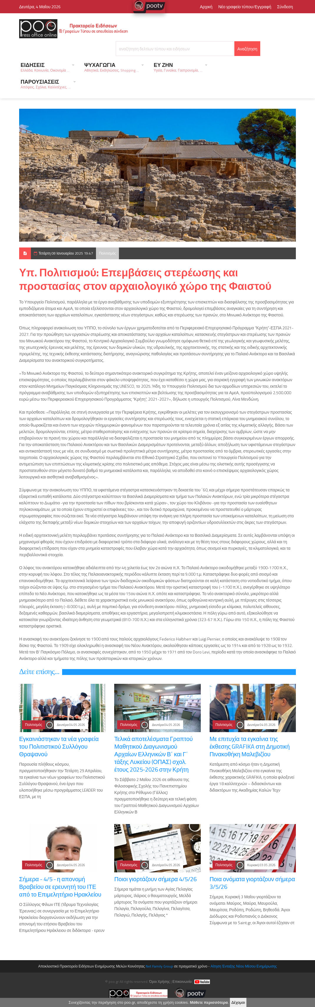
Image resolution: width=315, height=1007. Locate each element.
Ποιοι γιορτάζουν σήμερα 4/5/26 (155, 879)
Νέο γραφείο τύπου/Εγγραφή (244, 7)
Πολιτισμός (107, 253)
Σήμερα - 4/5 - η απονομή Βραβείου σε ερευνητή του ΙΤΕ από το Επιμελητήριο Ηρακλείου (60, 886)
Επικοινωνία (182, 981)
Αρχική (206, 7)
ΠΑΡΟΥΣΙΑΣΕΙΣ (46, 84)
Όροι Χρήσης (159, 981)
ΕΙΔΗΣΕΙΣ (45, 67)
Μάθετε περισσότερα (209, 1003)
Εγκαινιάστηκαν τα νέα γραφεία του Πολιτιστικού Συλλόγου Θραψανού (59, 746)
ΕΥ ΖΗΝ (178, 67)
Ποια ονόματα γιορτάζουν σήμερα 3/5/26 (252, 882)
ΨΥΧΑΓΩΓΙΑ (111, 67)
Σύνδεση (285, 7)
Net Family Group (159, 966)
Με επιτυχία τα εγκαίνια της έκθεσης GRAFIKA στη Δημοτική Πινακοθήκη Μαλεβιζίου (250, 746)
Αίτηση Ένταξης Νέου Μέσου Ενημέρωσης (243, 966)
